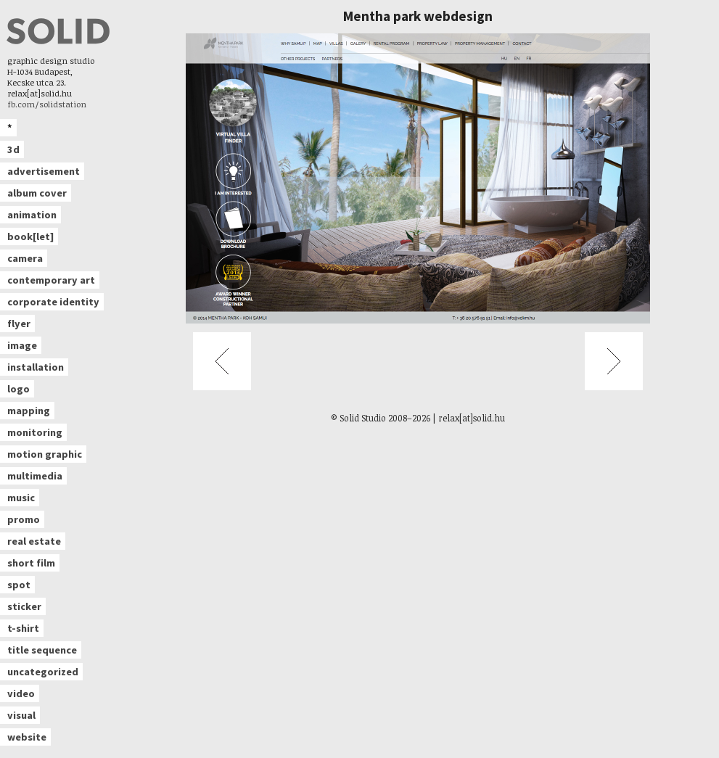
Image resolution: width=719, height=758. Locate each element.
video (21, 693)
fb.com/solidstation (46, 104)
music (21, 497)
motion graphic (44, 454)
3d (13, 149)
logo (18, 388)
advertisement (43, 171)
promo (23, 519)
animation (32, 214)
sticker (24, 606)
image (22, 345)
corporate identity (53, 301)
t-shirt (23, 628)
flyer (18, 323)
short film (31, 562)
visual (21, 715)
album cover (37, 192)
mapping (28, 410)
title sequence (42, 649)
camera (25, 258)
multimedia (34, 475)
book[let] (30, 236)
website (26, 736)
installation (35, 367)
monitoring (34, 432)
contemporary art (51, 280)
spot (18, 584)
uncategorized (42, 671)
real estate (34, 541)
